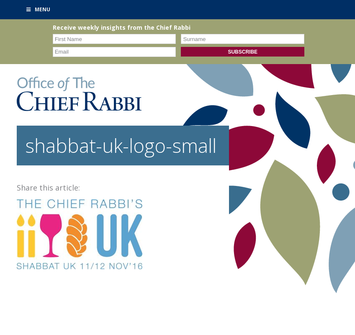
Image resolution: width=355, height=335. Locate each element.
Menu (37, 9)
